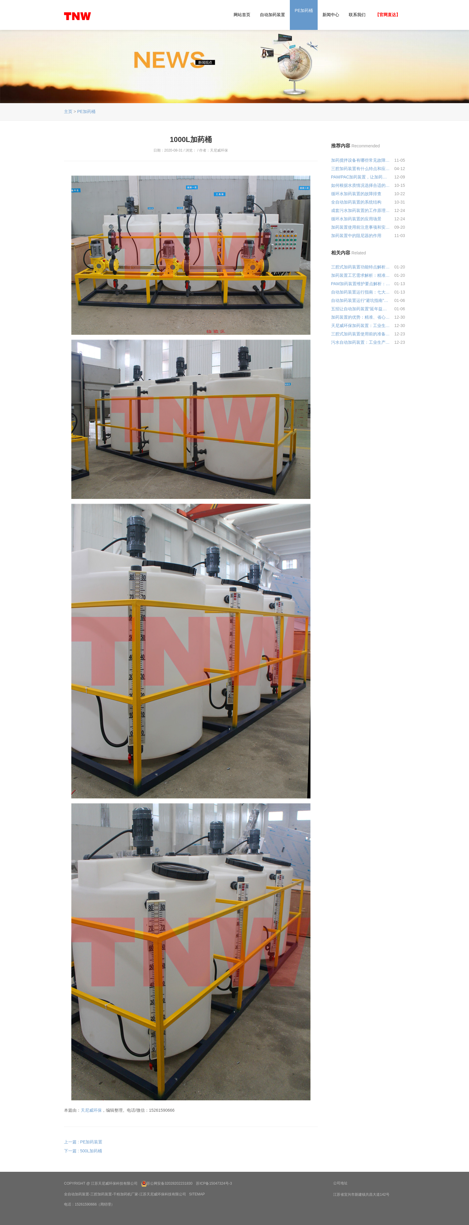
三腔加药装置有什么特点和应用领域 (360, 168)
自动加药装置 (272, 14)
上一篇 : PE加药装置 (83, 1142)
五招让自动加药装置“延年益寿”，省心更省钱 (360, 308)
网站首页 (242, 14)
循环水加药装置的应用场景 (356, 218)
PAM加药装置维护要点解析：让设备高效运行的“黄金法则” (360, 283)
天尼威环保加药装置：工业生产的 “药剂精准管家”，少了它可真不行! (360, 325)
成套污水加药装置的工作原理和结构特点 (360, 210)
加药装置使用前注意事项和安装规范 (360, 227)
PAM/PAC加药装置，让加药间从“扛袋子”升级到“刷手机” (360, 177)
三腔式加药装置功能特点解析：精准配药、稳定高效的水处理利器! (360, 267)
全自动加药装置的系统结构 (356, 202)
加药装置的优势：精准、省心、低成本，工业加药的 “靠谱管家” (360, 317)
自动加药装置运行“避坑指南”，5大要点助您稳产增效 (360, 300)
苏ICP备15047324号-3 (214, 1183)
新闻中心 (330, 14)
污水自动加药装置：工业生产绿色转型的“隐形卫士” (360, 342)
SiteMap (197, 1194)
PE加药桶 (304, 10)
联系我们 (357, 14)
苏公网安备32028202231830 (169, 1183)
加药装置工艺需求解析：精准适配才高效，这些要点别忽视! (360, 275)
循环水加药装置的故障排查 (356, 193)
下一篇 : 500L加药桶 (83, 1150)
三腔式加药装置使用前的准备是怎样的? (360, 334)
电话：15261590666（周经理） (89, 1204)
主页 (68, 111)
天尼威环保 (91, 1110)
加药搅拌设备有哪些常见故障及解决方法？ (360, 160)
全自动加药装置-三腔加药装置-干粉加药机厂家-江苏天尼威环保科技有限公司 (125, 1194)
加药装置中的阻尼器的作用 (356, 235)
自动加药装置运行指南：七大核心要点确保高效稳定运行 (360, 292)
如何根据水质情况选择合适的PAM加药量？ (360, 185)
